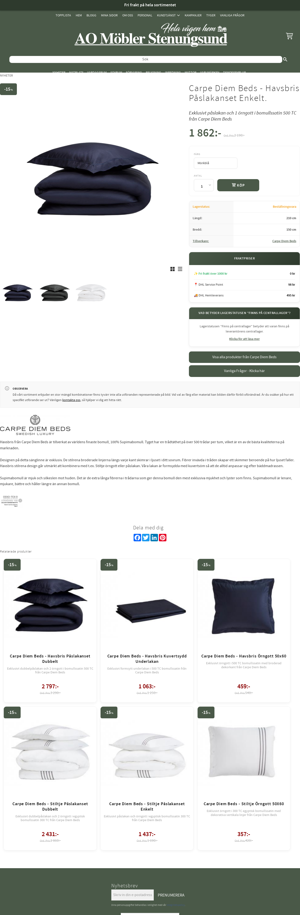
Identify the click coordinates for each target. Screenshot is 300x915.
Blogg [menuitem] (91, 15)
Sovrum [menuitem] (116, 72)
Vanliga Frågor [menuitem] (232, 15)
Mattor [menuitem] (190, 72)
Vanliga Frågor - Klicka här (244, 371)
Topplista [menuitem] (63, 15)
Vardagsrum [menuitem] (97, 72)
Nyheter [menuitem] (58, 72)
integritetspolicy (176, 723)
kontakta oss (71, 400)
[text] (205, 134)
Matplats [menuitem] (76, 72)
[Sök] (285, 59)
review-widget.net (156, 761)
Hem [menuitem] (79, 15)
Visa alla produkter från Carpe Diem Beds (244, 357)
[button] (289, 35)
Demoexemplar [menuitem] (234, 72)
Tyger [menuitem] (210, 15)
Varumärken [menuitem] (209, 72)
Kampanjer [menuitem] (193, 15)
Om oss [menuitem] (127, 15)
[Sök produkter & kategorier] (145, 59)
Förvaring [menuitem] (134, 72)
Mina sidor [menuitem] (109, 15)
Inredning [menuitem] (173, 72)
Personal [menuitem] (145, 15)
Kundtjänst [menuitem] (166, 15)
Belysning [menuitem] (153, 72)
